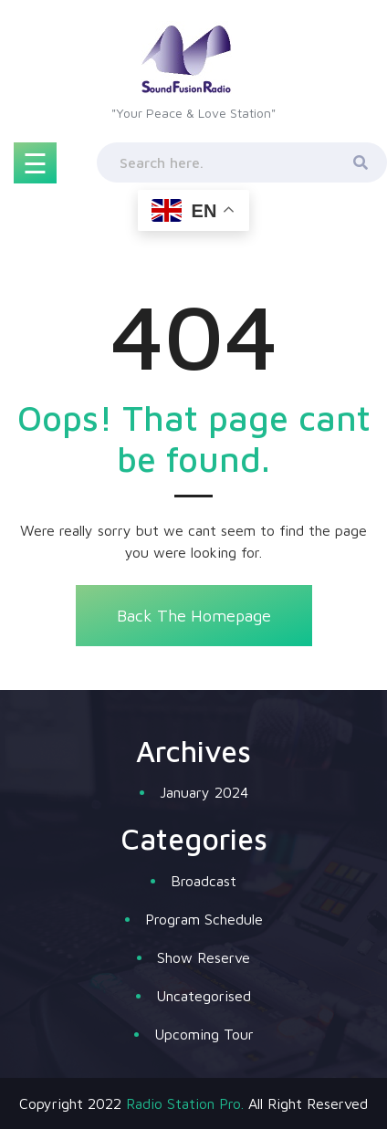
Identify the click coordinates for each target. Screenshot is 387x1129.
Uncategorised (203, 996)
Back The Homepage (194, 615)
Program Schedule (204, 919)
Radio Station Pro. (185, 1103)
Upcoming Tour (204, 1034)
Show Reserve (203, 957)
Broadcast (203, 881)
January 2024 (204, 792)
